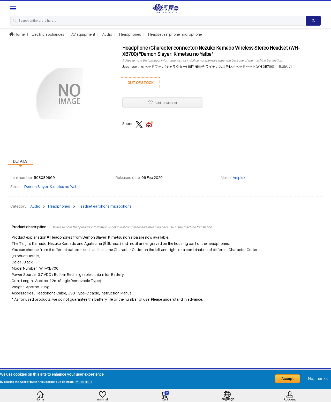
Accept (287, 378)
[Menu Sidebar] (13, 8)
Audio (106, 34)
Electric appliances (47, 34)
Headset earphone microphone (174, 34)
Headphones (129, 34)
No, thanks (318, 378)
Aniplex (239, 177)
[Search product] (313, 21)
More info (83, 381)
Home (17, 34)
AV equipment (83, 34)
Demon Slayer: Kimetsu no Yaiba (52, 186)
